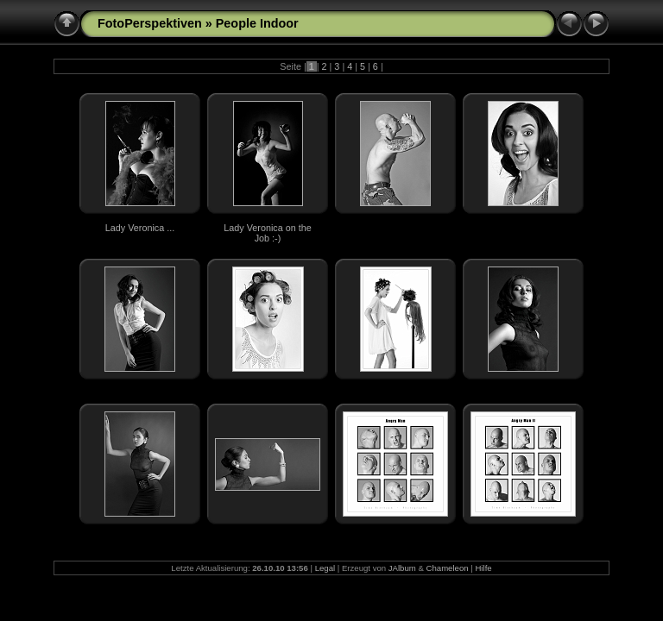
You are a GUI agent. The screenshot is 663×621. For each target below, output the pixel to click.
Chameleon (447, 568)
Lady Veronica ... (139, 228)
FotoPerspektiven (150, 23)
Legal (325, 568)
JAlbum (402, 568)
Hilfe (483, 568)
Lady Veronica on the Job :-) (267, 233)
